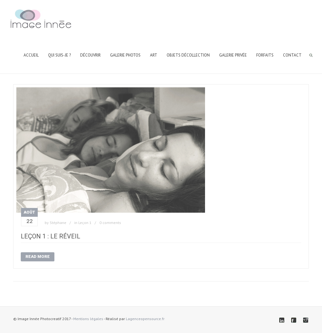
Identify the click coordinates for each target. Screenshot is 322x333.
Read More (37, 256)
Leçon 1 (85, 222)
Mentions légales (88, 318)
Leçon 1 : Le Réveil (50, 236)
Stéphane (58, 222)
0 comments (110, 222)
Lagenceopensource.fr (145, 318)
